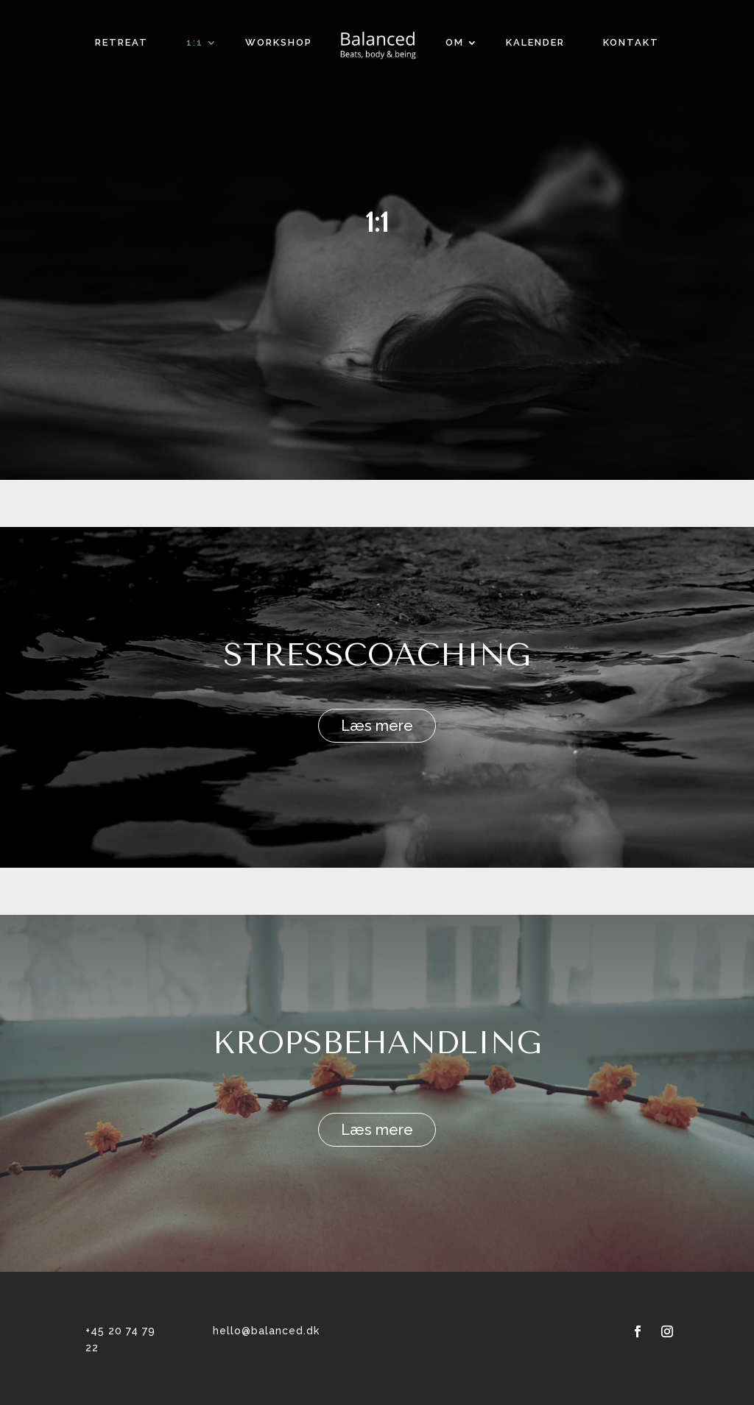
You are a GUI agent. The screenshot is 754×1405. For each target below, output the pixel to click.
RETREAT (121, 42)
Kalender (535, 42)
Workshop (278, 42)
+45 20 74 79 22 (120, 1339)
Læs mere (377, 726)
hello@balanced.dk (266, 1331)
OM (454, 42)
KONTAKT (631, 42)
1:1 (194, 42)
